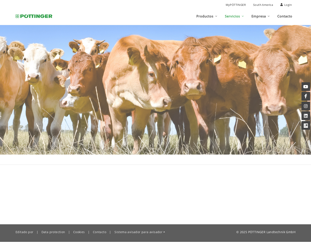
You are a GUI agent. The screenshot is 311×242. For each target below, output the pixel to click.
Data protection (53, 232)
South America (263, 5)
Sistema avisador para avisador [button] (138, 232)
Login (286, 5)
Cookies (79, 232)
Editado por (24, 232)
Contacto (99, 232)
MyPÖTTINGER (236, 5)
